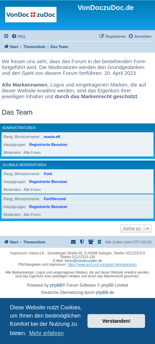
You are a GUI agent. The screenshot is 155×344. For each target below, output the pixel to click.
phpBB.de (105, 292)
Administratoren (18, 128)
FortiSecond (55, 199)
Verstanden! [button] (116, 321)
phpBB (56, 285)
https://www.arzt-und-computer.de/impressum (102, 264)
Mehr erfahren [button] (46, 333)
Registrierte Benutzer (48, 144)
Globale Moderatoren (24, 165)
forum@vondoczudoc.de (83, 261)
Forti (48, 174)
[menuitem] (18, 36)
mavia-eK (52, 137)
